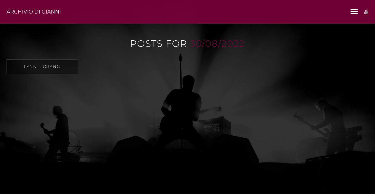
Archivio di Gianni (34, 12)
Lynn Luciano (42, 66)
